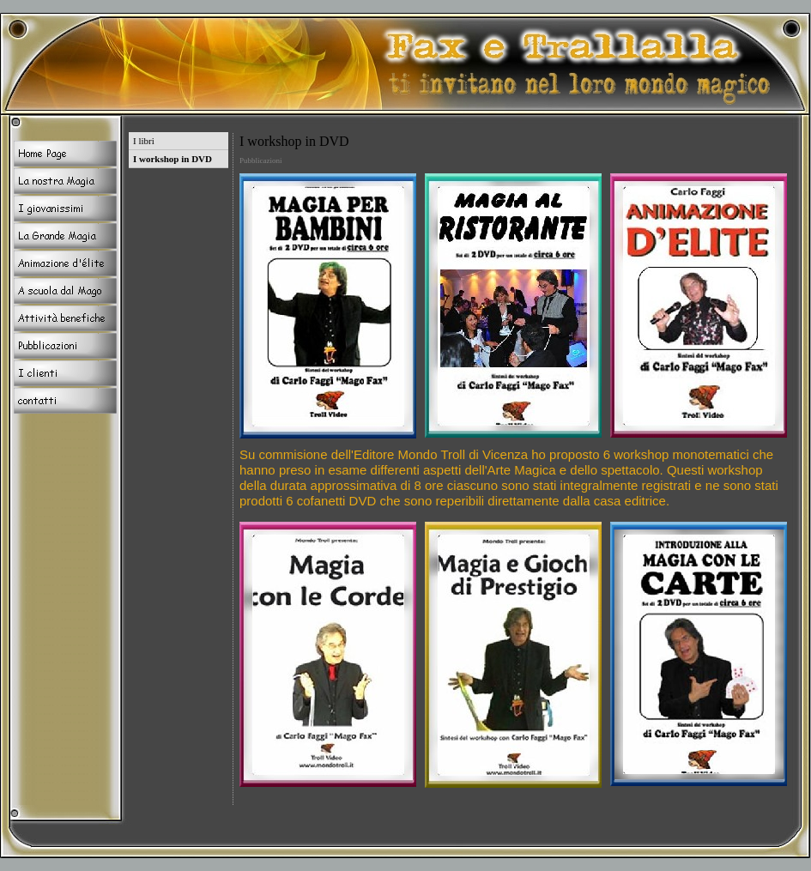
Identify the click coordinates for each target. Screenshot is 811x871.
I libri (143, 141)
